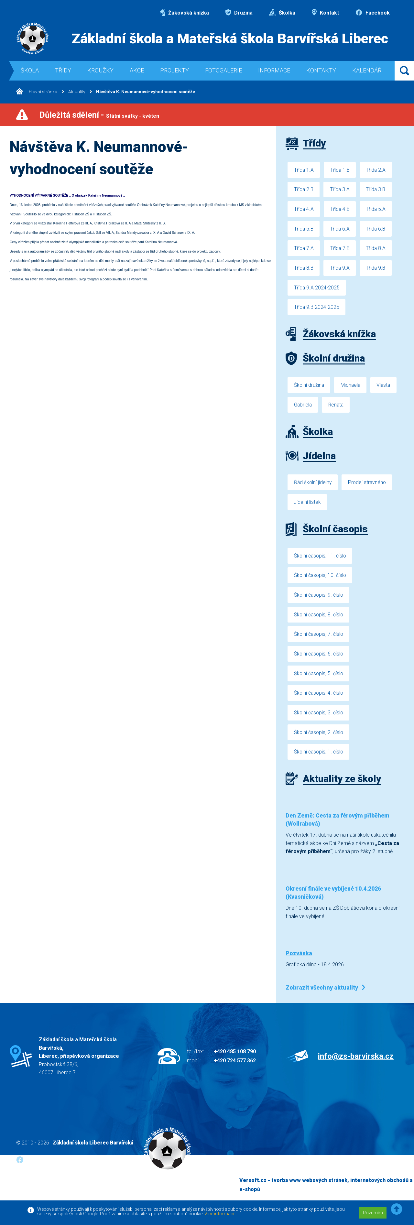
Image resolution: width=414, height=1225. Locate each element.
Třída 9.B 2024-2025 (317, 310)
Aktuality (77, 91)
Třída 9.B (378, 270)
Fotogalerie (223, 70)
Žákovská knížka (184, 13)
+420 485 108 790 (235, 1061)
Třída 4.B (341, 210)
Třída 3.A (341, 190)
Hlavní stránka (37, 92)
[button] (397, 1209)
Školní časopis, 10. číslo (320, 581)
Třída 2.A (378, 170)
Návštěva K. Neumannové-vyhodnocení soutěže (147, 91)
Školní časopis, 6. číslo (319, 661)
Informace (274, 70)
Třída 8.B (304, 270)
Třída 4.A (304, 210)
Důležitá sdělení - (99, 115)
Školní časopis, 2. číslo (319, 741)
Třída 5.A (378, 210)
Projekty (174, 70)
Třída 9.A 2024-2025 (317, 290)
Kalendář (366, 70)
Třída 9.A (341, 270)
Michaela (352, 388)
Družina (239, 13)
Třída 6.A (341, 230)
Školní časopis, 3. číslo (319, 721)
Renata (338, 409)
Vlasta (386, 388)
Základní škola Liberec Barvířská (93, 1153)
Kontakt (325, 13)
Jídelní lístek (307, 507)
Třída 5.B (304, 230)
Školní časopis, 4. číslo (319, 701)
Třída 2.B (304, 190)
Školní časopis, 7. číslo (319, 641)
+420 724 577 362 (235, 1071)
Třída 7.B (341, 250)
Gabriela (303, 409)
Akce (137, 70)
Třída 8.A (378, 250)
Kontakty (321, 70)
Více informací (219, 1213)
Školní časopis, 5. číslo (319, 681)
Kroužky (100, 70)
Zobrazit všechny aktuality (322, 997)
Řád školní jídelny (313, 487)
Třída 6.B (378, 230)
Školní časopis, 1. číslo (319, 761)
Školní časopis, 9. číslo (319, 601)
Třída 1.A (304, 170)
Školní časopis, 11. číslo (320, 561)
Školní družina (309, 388)
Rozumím (373, 1212)
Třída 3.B (378, 190)
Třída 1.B (341, 170)
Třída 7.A (304, 250)
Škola (30, 70)
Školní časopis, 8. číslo (319, 621)
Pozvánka (299, 963)
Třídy (63, 70)
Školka (282, 13)
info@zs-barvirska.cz (356, 1066)
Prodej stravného (368, 487)
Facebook (372, 13)
